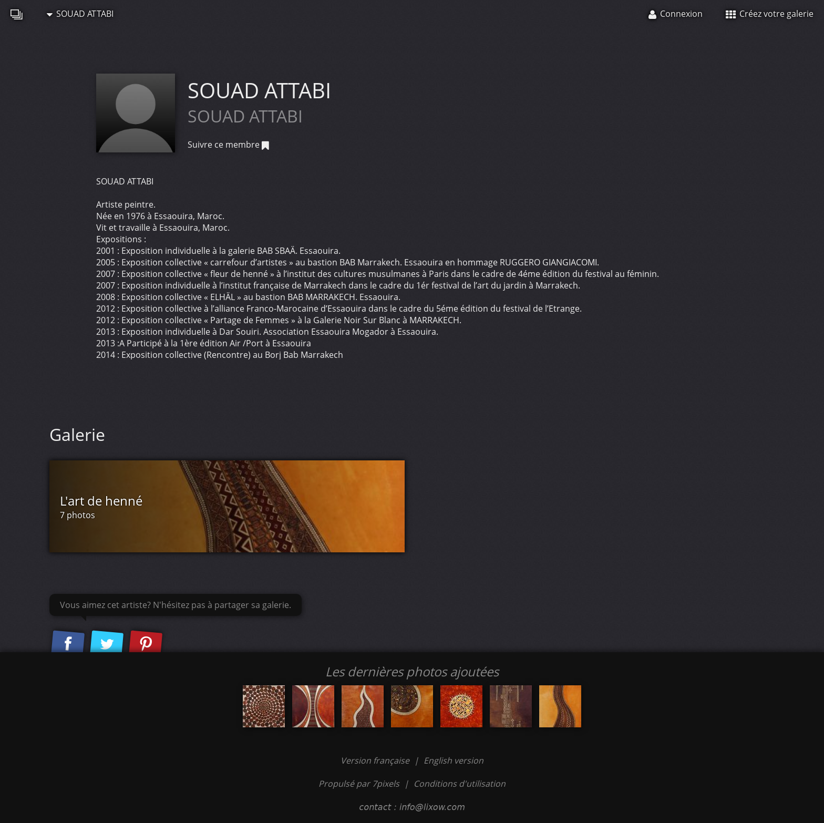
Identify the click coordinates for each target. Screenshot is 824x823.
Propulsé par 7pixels (358, 783)
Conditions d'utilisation (460, 783)
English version (453, 760)
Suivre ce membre (228, 144)
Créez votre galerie (769, 13)
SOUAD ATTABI (80, 13)
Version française (376, 760)
